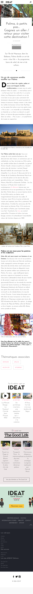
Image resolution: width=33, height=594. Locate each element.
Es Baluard (14, 187)
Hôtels (16, 449)
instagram (20, 577)
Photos (2, 547)
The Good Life (4, 561)
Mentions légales (13, 518)
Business (27, 449)
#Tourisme (18, 367)
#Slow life (6, 367)
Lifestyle (5, 449)
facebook (13, 577)
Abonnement (13, 523)
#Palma (16, 362)
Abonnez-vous (16, 506)
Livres (2, 556)
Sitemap (21, 523)
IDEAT (2, 563)
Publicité (21, 520)
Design (2, 538)
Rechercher (30, 2)
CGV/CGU (23, 518)
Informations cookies (9, 520)
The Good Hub (4, 565)
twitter (16, 577)
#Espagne (6, 362)
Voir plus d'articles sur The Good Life (16, 479)
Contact (28, 520)
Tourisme (3, 540)
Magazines (3, 554)
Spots (2, 543)
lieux (19, 211)
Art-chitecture (4, 541)
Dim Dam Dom (4, 567)
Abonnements (4, 552)
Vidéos (2, 545)
